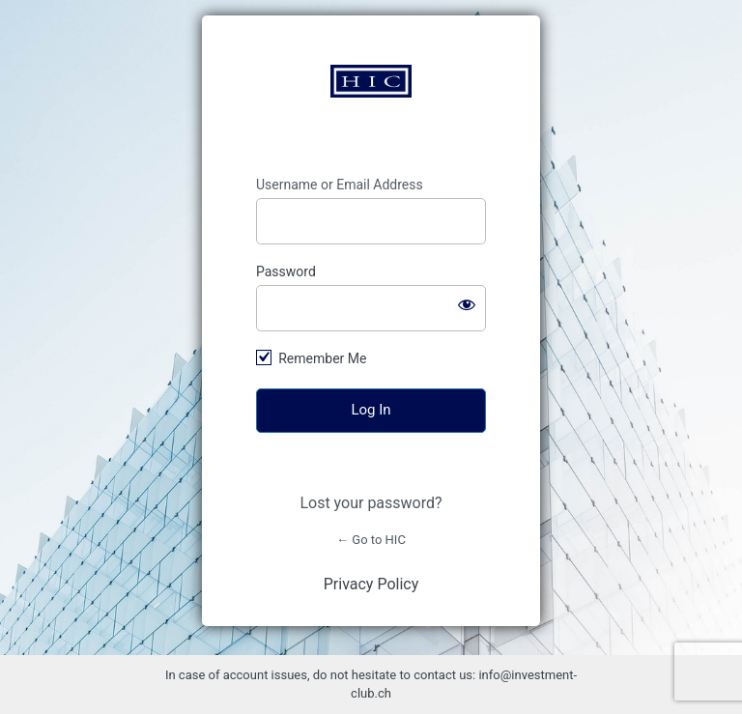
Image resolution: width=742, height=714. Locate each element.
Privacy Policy (371, 584)
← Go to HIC (371, 539)
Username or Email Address (339, 184)
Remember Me (322, 358)
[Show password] (466, 304)
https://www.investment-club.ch (371, 81)
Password (286, 271)
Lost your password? (371, 503)
